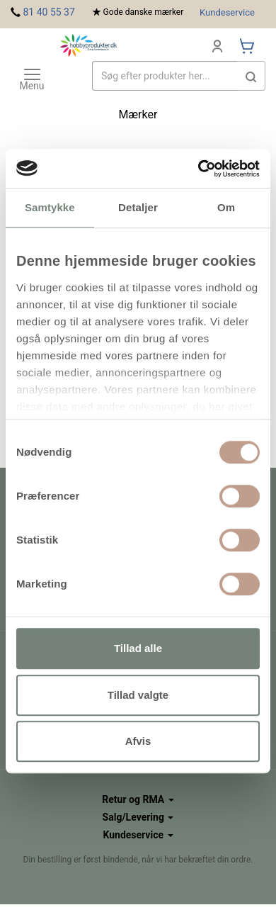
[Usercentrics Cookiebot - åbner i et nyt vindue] (198, 168)
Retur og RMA (137, 799)
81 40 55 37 (48, 12)
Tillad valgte (138, 695)
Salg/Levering (138, 817)
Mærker (138, 114)
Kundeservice (227, 12)
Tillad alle (138, 648)
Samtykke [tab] (50, 207)
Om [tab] (226, 207)
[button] (251, 76)
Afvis (138, 741)
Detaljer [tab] (138, 207)
